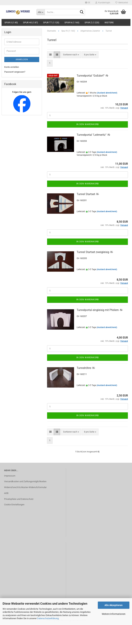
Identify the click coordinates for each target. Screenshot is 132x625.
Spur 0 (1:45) (11, 22)
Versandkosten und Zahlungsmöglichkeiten (25, 481)
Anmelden (22, 59)
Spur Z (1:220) (92, 22)
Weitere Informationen (113, 614)
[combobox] (71, 54)
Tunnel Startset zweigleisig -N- (95, 252)
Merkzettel (121, 2)
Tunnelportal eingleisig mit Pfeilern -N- (100, 310)
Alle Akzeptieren (113, 605)
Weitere (109, 22)
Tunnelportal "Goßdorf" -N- (92, 75)
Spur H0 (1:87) (30, 22)
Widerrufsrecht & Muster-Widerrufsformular (25, 487)
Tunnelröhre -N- (86, 368)
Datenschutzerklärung (48, 618)
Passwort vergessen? (14, 72)
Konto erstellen (11, 67)
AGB (6, 493)
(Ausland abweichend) (107, 93)
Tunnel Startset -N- (88, 194)
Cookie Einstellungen (14, 504)
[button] (87, 2)
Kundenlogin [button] (102, 2)
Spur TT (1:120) (51, 22)
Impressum (9, 475)
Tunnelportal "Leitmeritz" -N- (93, 134)
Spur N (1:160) (71, 22)
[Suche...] (40, 12)
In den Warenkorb (87, 124)
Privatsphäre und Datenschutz (18, 499)
